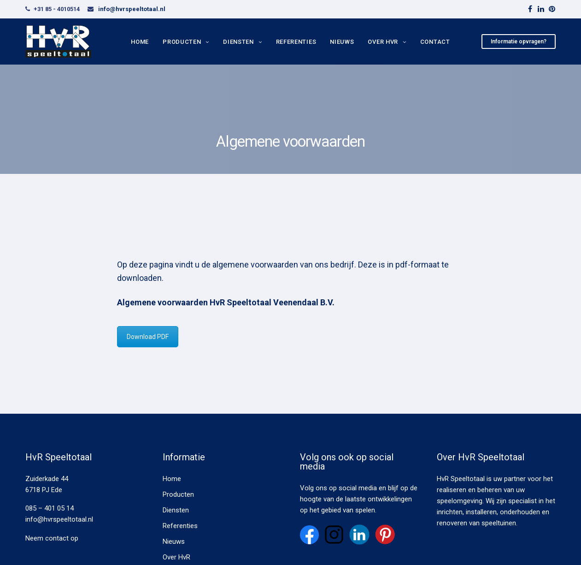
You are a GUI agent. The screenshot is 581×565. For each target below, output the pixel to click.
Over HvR (383, 41)
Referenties (296, 41)
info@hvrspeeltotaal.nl (131, 9)
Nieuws (342, 41)
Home (140, 41)
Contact (435, 41)
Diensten (238, 41)
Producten (182, 41)
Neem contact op (51, 538)
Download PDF (148, 336)
